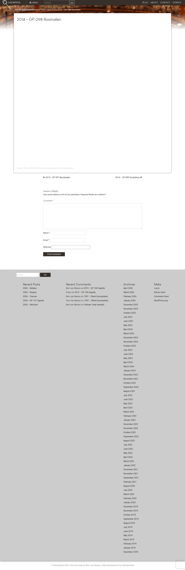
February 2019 (129, 543)
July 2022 (127, 445)
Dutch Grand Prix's (49, 9)
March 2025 (128, 333)
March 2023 (128, 412)
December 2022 (130, 424)
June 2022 (128, 449)
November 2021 (130, 473)
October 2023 (129, 383)
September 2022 (131, 436)
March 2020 (128, 494)
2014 (36, 168)
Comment (48, 200)
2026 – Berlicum (30, 304)
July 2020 (127, 490)
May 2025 (127, 325)
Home (18, 9)
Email (46, 240)
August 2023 (129, 391)
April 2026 (128, 288)
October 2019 (129, 515)
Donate (177, 2)
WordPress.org (161, 300)
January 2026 (129, 300)
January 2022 (129, 465)
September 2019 (131, 519)
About (154, 2)
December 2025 (130, 304)
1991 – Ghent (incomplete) (96, 296)
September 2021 (131, 478)
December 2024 (130, 337)
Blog (145, 2)
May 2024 (127, 358)
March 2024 (128, 366)
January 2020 (129, 502)
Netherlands (34, 9)
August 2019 (129, 523)
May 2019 (127, 535)
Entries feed (159, 292)
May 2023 (127, 403)
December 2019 (130, 506)
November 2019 (130, 510)
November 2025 (130, 309)
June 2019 (128, 531)
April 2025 (128, 329)
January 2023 (129, 420)
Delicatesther (128, 565)
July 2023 (127, 395)
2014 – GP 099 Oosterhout (127, 177)
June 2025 (128, 321)
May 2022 (127, 453)
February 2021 (129, 482)
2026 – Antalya (29, 288)
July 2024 (127, 350)
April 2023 (128, 407)
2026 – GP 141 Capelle (33, 300)
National (25, 9)
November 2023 (130, 379)
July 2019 (127, 527)
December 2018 (130, 552)
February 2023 (129, 416)
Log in (157, 288)
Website (47, 247)
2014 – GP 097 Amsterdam (57, 177)
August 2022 (129, 440)
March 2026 (128, 292)
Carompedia (58, 565)
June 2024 (128, 354)
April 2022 (128, 457)
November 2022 (130, 428)
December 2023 (130, 374)
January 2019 (129, 548)
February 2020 (129, 498)
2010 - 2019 (28, 168)
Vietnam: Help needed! (94, 304)
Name (46, 233)
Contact (165, 2)
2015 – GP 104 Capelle (94, 288)
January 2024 (129, 370)
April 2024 (128, 362)
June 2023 (128, 399)
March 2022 (128, 461)
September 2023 (131, 387)
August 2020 (129, 486)
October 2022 (129, 432)
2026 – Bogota (29, 292)
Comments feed (161, 296)
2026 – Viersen (30, 296)
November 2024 (130, 342)
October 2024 (129, 346)
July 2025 (127, 317)
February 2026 (129, 296)
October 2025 (129, 313)
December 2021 (130, 469)
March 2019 (128, 539)
